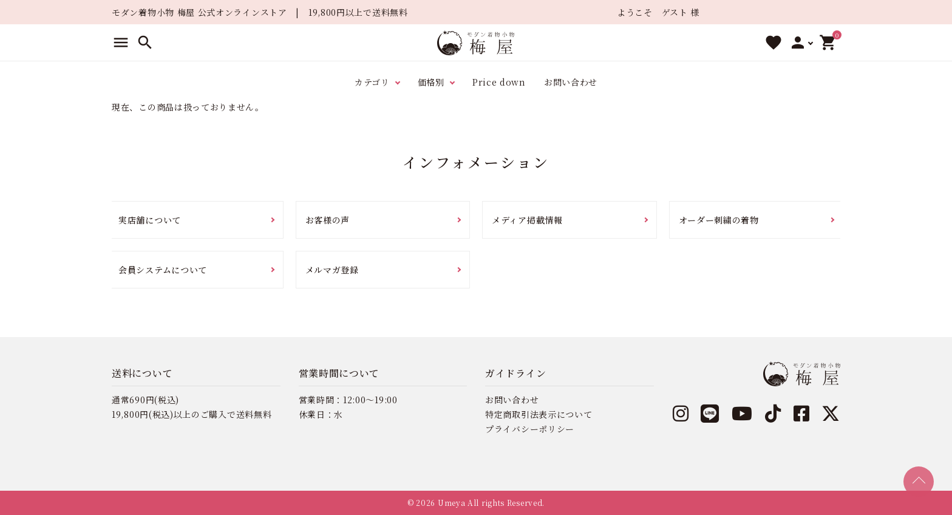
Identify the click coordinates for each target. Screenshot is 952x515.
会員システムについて (162, 270)
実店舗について (149, 220)
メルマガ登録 (332, 270)
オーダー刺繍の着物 (719, 220)
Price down (499, 82)
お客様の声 (327, 220)
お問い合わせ (570, 82)
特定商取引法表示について (538, 414)
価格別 (431, 82)
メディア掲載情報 (527, 220)
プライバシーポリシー (529, 429)
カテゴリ (372, 82)
